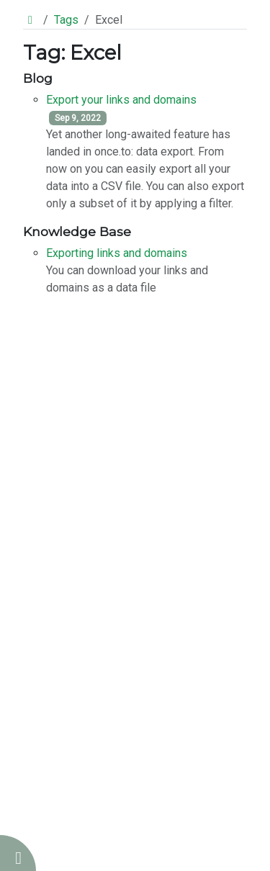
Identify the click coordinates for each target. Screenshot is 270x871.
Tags (66, 20)
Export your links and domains (121, 100)
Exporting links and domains (116, 253)
